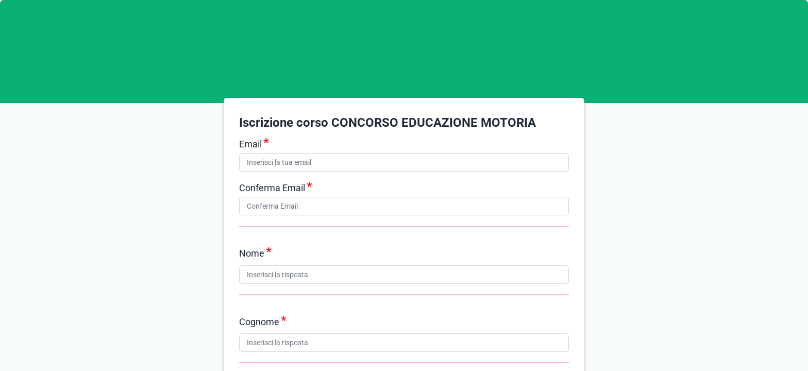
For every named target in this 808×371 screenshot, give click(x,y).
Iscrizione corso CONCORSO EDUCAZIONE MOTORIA (387, 122)
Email (250, 144)
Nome (251, 253)
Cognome (259, 321)
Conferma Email (272, 187)
